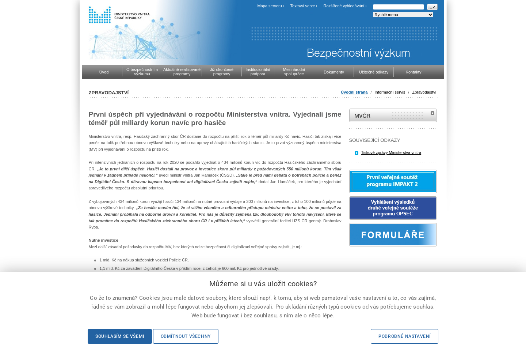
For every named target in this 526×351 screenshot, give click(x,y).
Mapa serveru (269, 6)
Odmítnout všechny (186, 336)
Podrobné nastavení (404, 336)
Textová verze (302, 6)
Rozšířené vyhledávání (344, 6)
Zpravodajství (424, 92)
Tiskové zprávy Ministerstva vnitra (391, 152)
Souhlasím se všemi (119, 336)
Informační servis (390, 92)
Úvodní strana (354, 92)
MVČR (393, 115)
